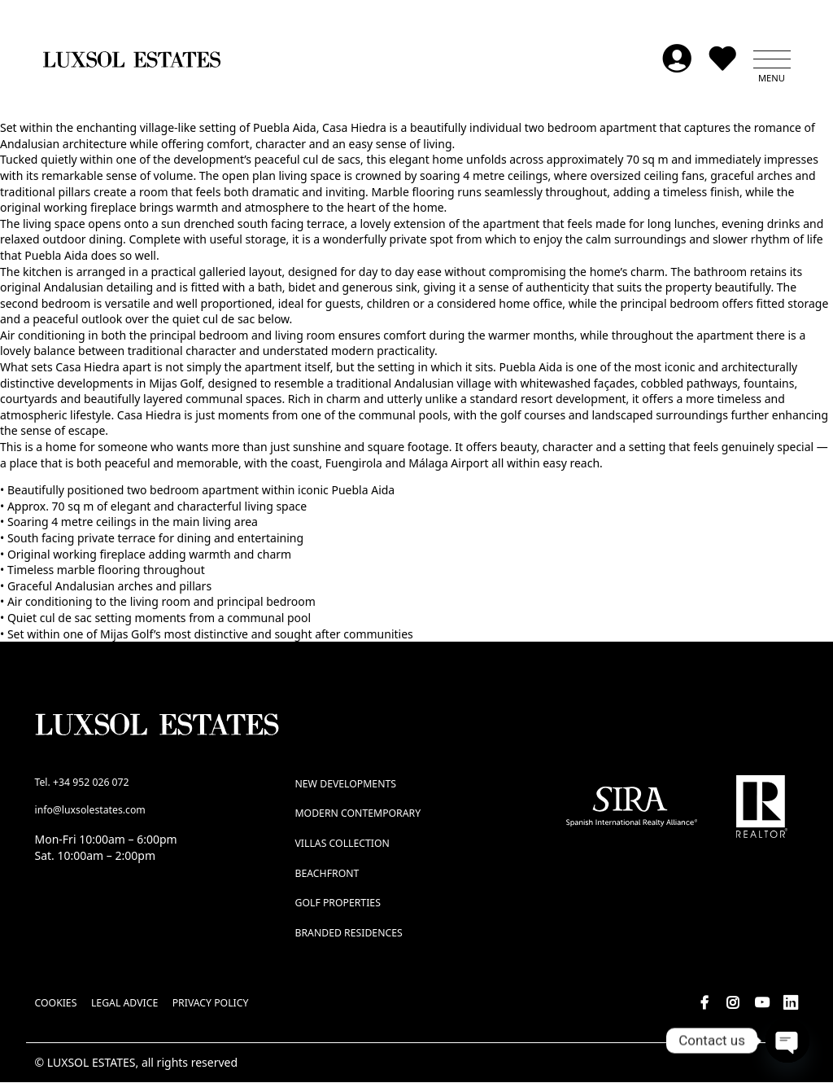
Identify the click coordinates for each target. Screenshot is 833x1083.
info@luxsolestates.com (90, 811)
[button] (772, 60)
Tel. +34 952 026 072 (82, 783)
